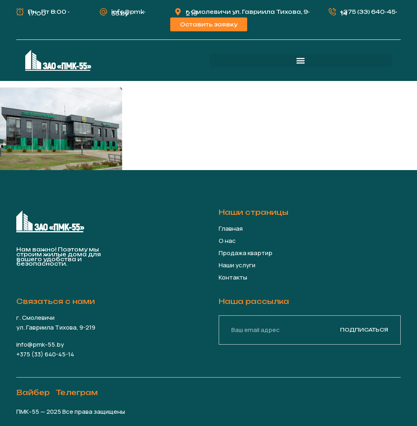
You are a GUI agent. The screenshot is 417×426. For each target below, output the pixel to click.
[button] (301, 60)
